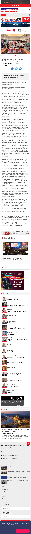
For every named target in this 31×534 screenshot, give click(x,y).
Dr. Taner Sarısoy (11, 327)
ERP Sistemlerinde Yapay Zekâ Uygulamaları (14, 363)
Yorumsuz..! (10, 392)
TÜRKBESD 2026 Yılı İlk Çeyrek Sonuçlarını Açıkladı (18, 471)
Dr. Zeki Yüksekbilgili (12, 332)
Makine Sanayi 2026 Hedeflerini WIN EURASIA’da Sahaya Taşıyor (17, 481)
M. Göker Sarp (11, 361)
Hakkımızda (5, 489)
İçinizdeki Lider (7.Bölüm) (13, 369)
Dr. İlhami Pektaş (11, 321)
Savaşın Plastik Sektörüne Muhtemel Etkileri (18, 305)
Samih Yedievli (11, 385)
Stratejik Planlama (11, 351)
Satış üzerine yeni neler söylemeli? (15, 357)
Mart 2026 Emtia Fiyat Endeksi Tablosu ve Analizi (17, 340)
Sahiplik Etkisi (10, 334)
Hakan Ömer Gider (12, 356)
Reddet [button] (8, 531)
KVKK (3, 494)
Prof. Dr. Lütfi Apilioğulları (14, 379)
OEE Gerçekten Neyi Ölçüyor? (14, 380)
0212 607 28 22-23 (6, 452)
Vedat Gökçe (10, 390)
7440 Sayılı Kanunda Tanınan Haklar (16, 328)
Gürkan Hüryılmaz (11, 337)
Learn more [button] (23, 527)
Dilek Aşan (10, 309)
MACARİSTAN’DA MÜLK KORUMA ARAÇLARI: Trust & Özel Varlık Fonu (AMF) (15, 430)
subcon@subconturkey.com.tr (9, 455)
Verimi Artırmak (11, 317)
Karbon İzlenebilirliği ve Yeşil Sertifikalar (17, 311)
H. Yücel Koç (10, 344)
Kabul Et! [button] (22, 531)
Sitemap (4, 498)
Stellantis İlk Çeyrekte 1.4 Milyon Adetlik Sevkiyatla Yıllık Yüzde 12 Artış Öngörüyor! (16, 477)
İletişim (4, 496)
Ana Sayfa (4, 486)
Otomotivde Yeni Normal (13, 386)
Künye (3, 491)
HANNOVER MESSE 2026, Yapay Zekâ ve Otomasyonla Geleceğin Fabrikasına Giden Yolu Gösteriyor (15, 260)
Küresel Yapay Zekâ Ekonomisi (14, 375)
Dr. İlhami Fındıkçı (11, 315)
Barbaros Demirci (11, 304)
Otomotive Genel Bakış (12, 299)
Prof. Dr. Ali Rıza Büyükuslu (14, 373)
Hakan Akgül (10, 350)
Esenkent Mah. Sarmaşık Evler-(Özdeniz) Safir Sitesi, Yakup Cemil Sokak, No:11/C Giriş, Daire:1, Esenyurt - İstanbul (15, 447)
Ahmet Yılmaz (10, 298)
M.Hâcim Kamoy (11, 322)
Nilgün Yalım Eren (11, 367)
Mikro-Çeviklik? (11, 346)
